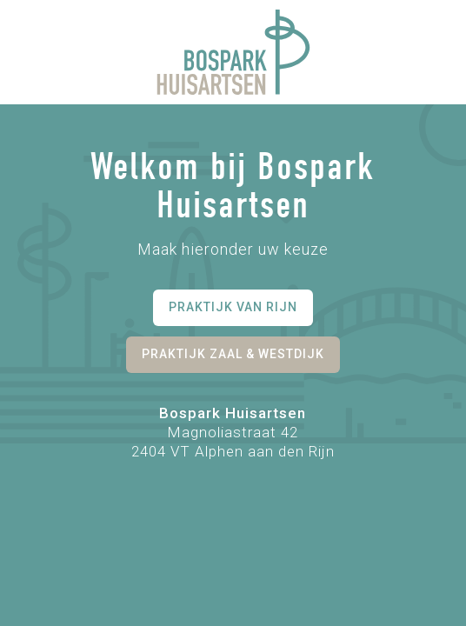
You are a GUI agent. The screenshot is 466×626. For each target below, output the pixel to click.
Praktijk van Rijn (233, 307)
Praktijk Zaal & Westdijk (233, 354)
